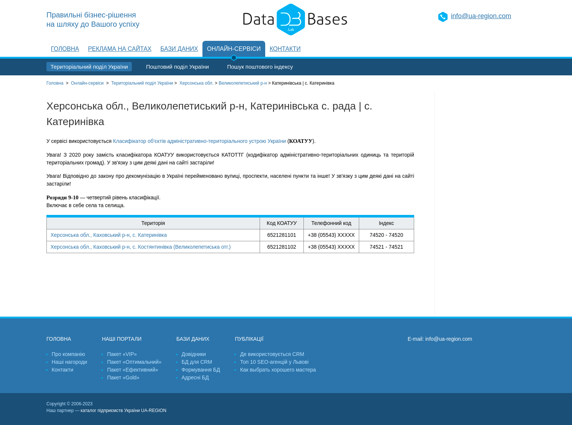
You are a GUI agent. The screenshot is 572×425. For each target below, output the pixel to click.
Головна (65, 49)
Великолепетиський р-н (243, 83)
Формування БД (201, 370)
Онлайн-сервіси (234, 49)
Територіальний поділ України (89, 66)
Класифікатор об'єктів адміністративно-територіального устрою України (199, 141)
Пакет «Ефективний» (132, 370)
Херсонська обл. (196, 83)
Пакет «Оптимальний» (134, 362)
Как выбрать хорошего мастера (278, 370)
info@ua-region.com (481, 16)
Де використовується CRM (272, 354)
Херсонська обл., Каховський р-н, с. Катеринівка (109, 235)
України (142, 83)
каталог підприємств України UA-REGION (123, 410)
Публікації (249, 339)
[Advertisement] (480, 202)
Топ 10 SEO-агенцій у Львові (274, 362)
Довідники (194, 354)
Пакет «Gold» (123, 377)
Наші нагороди (69, 362)
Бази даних (179, 49)
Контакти (285, 49)
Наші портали (122, 339)
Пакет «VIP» (122, 354)
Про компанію (68, 354)
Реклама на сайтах (120, 49)
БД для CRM (197, 362)
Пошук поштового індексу (260, 66)
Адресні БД (195, 377)
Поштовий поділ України (177, 66)
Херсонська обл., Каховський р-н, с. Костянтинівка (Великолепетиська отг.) (141, 247)
